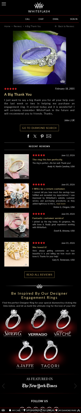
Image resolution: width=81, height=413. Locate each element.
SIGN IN (73, 19)
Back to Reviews (66, 26)
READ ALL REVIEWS (39, 274)
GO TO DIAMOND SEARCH (39, 127)
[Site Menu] (4, 3)
